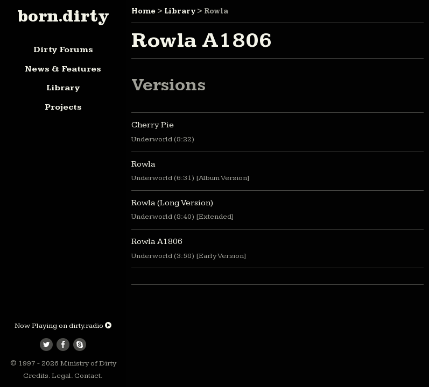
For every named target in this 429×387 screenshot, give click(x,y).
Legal (61, 375)
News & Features (63, 69)
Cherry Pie (152, 125)
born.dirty (63, 16)
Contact (87, 375)
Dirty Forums (63, 50)
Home (143, 11)
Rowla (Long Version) (172, 203)
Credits (35, 375)
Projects (63, 107)
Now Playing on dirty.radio (63, 325)
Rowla (143, 164)
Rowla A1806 (156, 241)
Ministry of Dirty (88, 363)
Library (63, 88)
